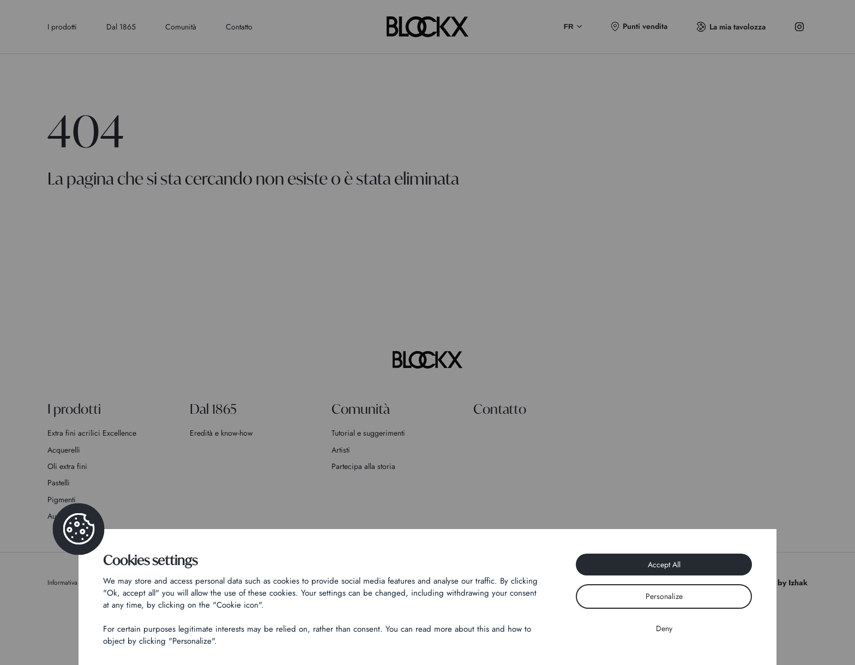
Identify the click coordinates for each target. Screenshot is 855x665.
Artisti (341, 449)
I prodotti (62, 26)
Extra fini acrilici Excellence (91, 433)
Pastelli (58, 482)
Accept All (664, 564)
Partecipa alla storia (363, 466)
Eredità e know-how (221, 433)
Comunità (180, 26)
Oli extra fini (67, 466)
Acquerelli (63, 449)
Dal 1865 (121, 26)
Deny (664, 628)
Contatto (239, 26)
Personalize (664, 596)
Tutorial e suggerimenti (368, 433)
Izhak (798, 582)
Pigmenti (61, 499)
